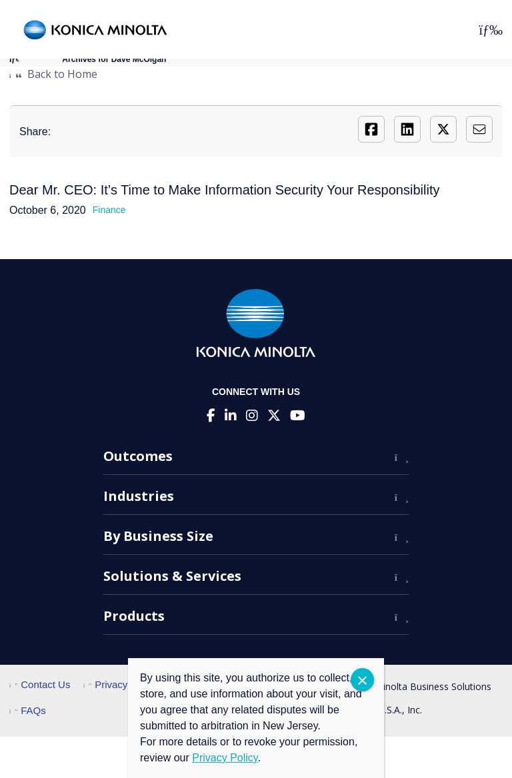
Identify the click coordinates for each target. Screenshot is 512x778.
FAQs (27, 710)
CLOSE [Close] (362, 679)
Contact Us (39, 684)
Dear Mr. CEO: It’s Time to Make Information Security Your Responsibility (224, 190)
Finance (109, 209)
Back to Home (53, 74)
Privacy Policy (120, 684)
